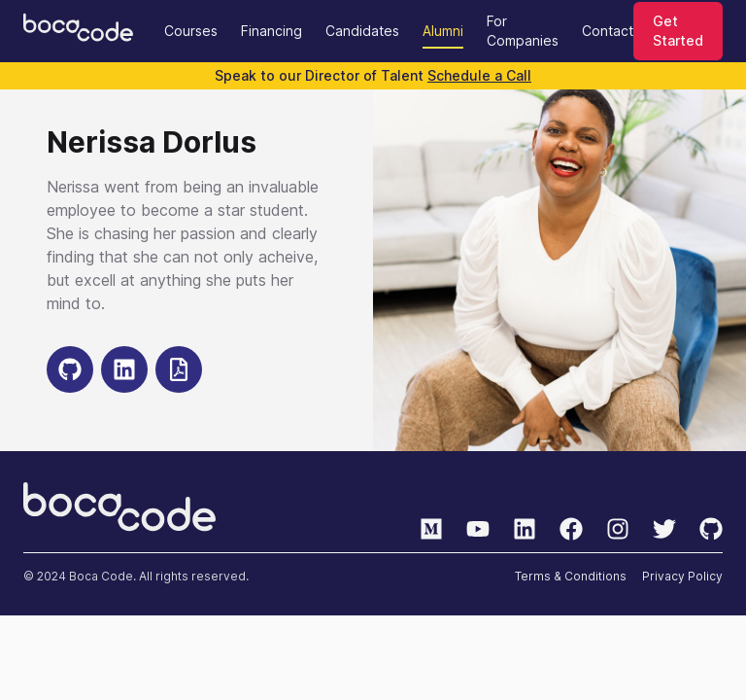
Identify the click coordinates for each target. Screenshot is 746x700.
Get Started (678, 31)
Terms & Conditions (571, 576)
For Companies (523, 31)
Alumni (443, 30)
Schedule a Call (479, 75)
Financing (271, 30)
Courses (191, 30)
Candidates (362, 30)
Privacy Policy (682, 576)
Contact (607, 30)
